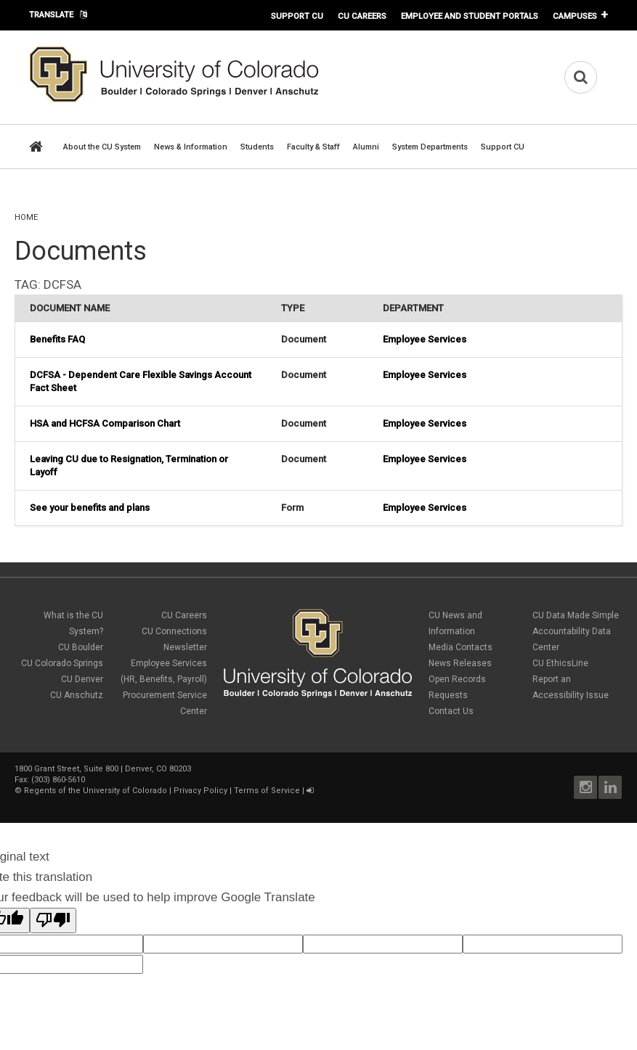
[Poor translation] (53, 920)
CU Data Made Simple (575, 615)
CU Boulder (80, 647)
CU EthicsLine (560, 663)
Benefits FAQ (57, 339)
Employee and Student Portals (469, 16)
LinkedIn (610, 787)
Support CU (297, 16)
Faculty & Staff (313, 147)
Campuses (575, 16)
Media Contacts (460, 647)
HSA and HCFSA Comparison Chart (105, 423)
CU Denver (82, 679)
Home (26, 217)
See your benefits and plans (90, 507)
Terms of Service (267, 790)
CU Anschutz (76, 695)
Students (257, 147)
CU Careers (362, 16)
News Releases (460, 663)
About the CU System (102, 147)
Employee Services (424, 339)
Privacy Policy (200, 790)
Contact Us (451, 711)
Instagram (585, 787)
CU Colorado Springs (62, 663)
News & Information (190, 147)
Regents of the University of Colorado (95, 790)
